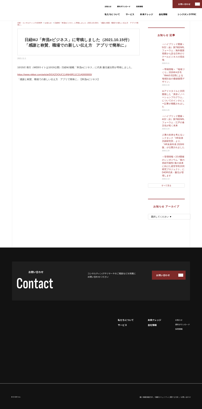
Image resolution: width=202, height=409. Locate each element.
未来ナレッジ (146, 14)
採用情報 (139, 6)
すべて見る (166, 185)
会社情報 (163, 14)
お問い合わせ (184, 4)
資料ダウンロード (123, 6)
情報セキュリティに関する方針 (167, 397)
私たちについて (112, 14)
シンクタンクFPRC (187, 14)
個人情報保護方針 (146, 397)
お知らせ (108, 6)
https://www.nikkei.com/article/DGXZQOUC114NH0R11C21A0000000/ (54, 74)
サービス (130, 14)
